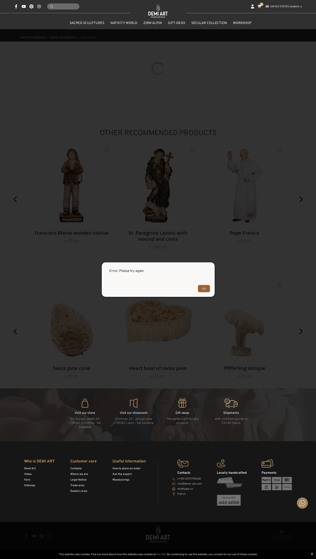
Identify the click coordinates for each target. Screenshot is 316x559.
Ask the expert (122, 474)
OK (204, 288)
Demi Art (30, 468)
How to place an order (126, 468)
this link (161, 554)
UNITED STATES (284, 6)
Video (28, 474)
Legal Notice (78, 480)
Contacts (76, 468)
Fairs (27, 480)
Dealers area (78, 491)
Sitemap (29, 485)
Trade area (77, 485)
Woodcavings (121, 480)
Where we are (79, 474)
